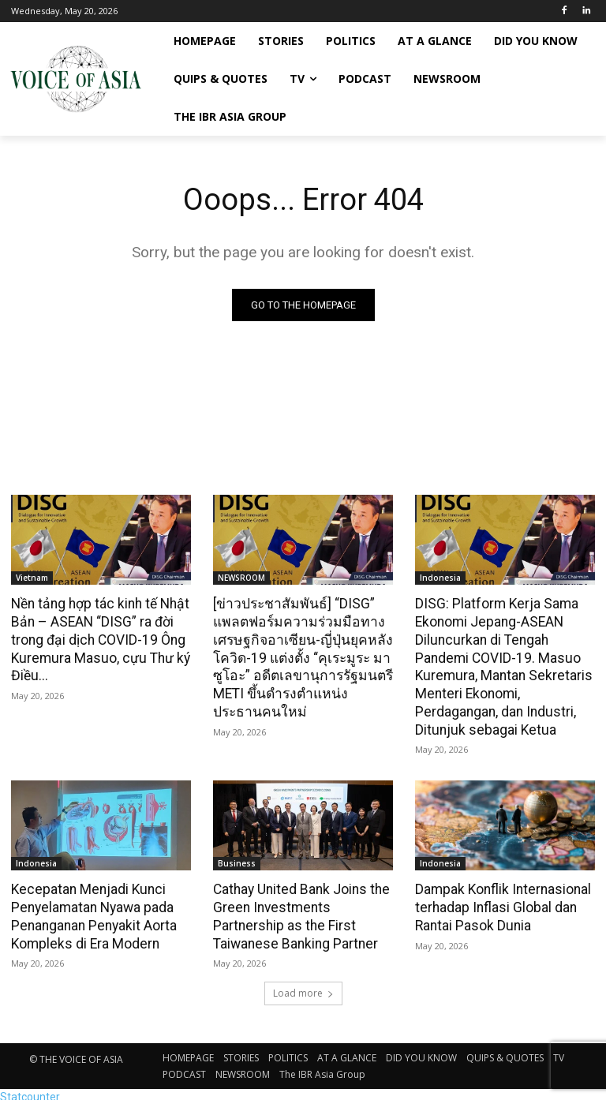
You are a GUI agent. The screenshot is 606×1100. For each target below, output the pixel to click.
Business (237, 859)
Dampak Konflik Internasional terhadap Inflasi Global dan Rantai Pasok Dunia (501, 902)
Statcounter (30, 1091)
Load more (303, 987)
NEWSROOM (241, 577)
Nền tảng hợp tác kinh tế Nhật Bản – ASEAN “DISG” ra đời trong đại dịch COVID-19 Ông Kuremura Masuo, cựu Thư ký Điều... (97, 638)
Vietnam (32, 577)
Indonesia (440, 577)
